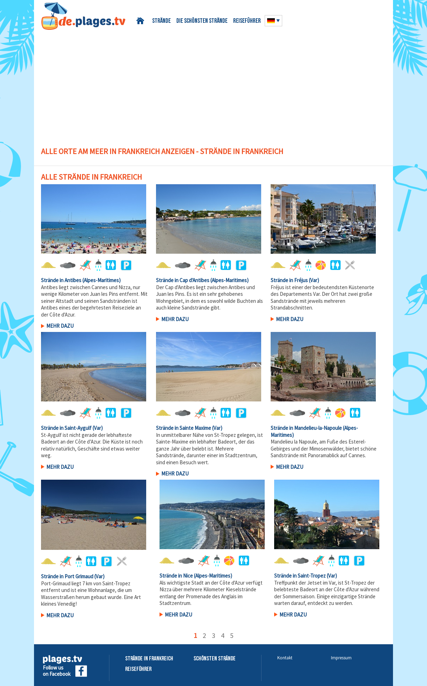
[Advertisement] (213, 82)
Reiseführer (247, 21)
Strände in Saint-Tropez (300, 575)
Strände (161, 21)
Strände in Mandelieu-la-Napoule (306, 428)
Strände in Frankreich (149, 659)
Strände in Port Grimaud (67, 576)
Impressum (341, 658)
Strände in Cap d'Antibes (182, 280)
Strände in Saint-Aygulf (66, 428)
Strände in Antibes (61, 280)
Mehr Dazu (60, 325)
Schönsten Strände (215, 659)
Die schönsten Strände (202, 21)
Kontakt (284, 658)
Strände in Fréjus (289, 280)
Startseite (141, 21)
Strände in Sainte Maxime (183, 428)
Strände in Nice (176, 575)
